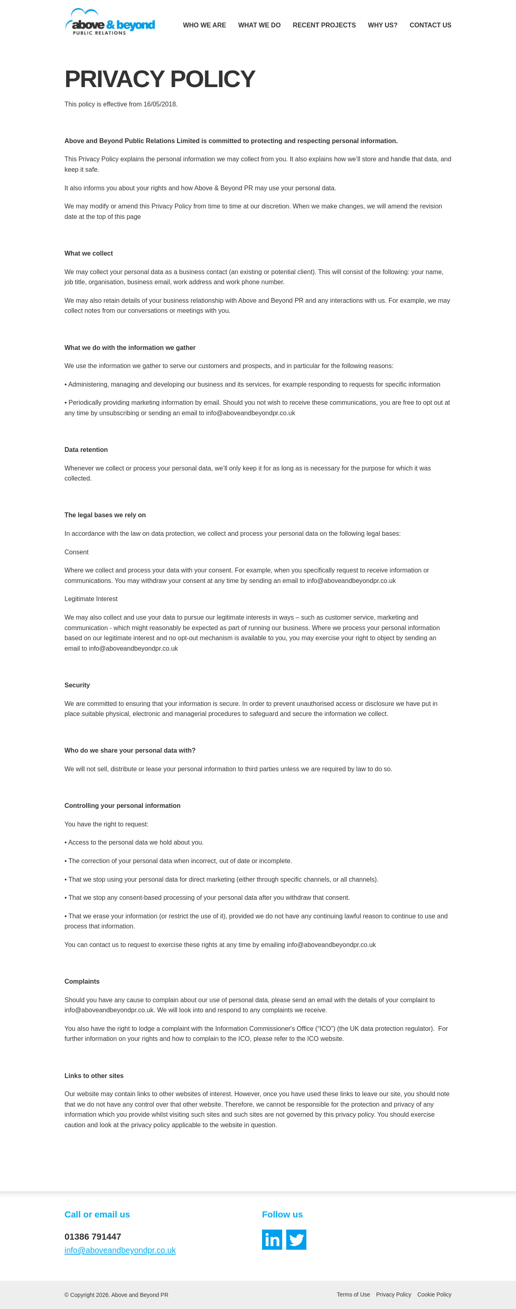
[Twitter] (296, 1240)
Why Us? (382, 25)
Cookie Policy (434, 1294)
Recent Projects (324, 25)
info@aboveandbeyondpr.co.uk (120, 1250)
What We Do (259, 25)
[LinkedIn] (272, 1240)
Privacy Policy (393, 1294)
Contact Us (431, 25)
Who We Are (204, 25)
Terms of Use (353, 1294)
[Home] (109, 21)
